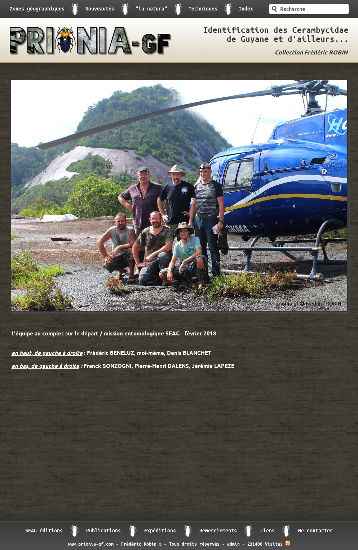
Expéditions (160, 531)
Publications (103, 531)
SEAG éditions (44, 531)
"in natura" (151, 9)
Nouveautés (99, 9)
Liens (267, 531)
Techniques (203, 9)
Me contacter (315, 531)
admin (233, 544)
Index (246, 9)
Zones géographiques (37, 9)
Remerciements (218, 531)
